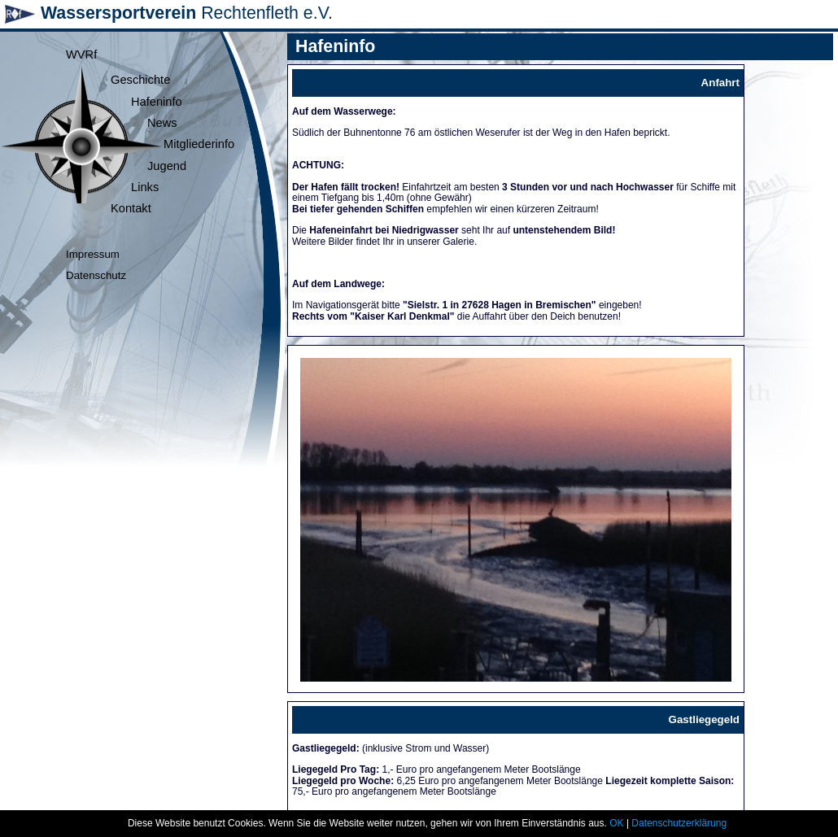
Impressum (93, 254)
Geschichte (140, 79)
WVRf (81, 54)
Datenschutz (96, 275)
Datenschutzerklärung (679, 823)
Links (145, 187)
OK (616, 823)
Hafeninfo (156, 101)
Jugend (166, 165)
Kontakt (131, 208)
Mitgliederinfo (199, 143)
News (162, 122)
